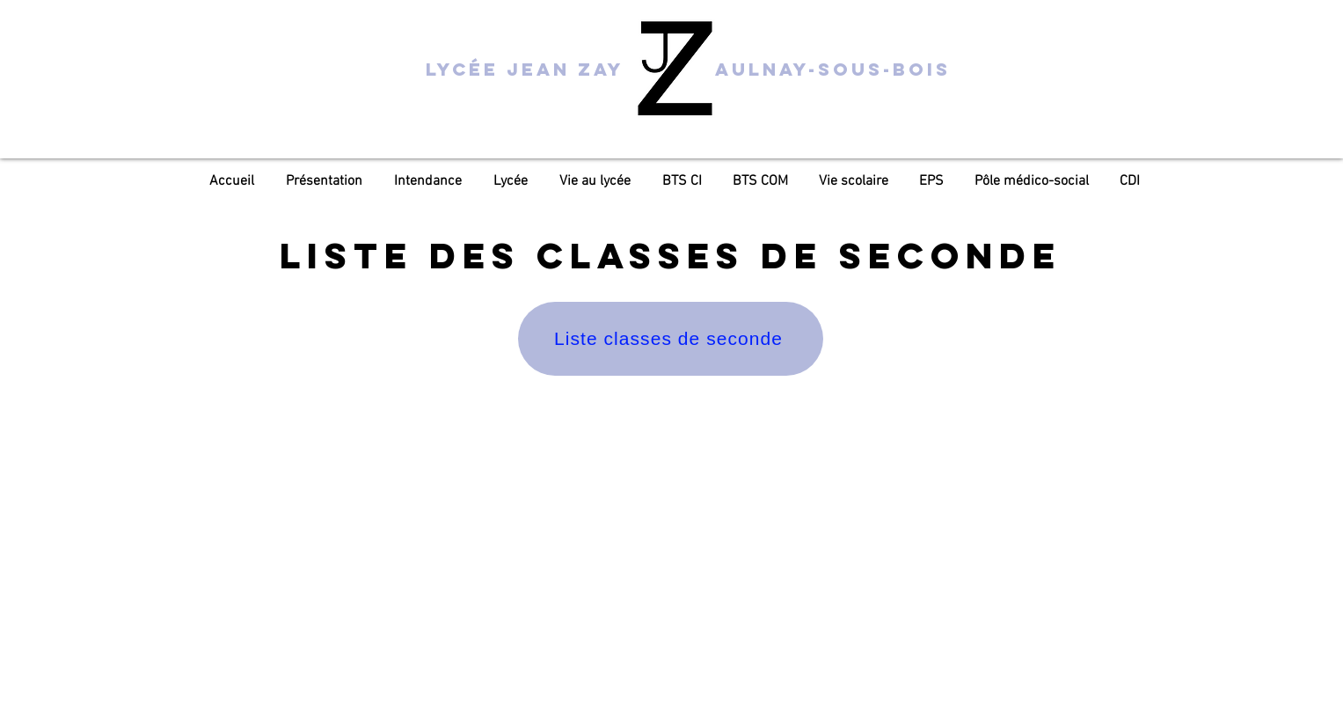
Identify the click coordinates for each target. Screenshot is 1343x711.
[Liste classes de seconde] (670, 339)
